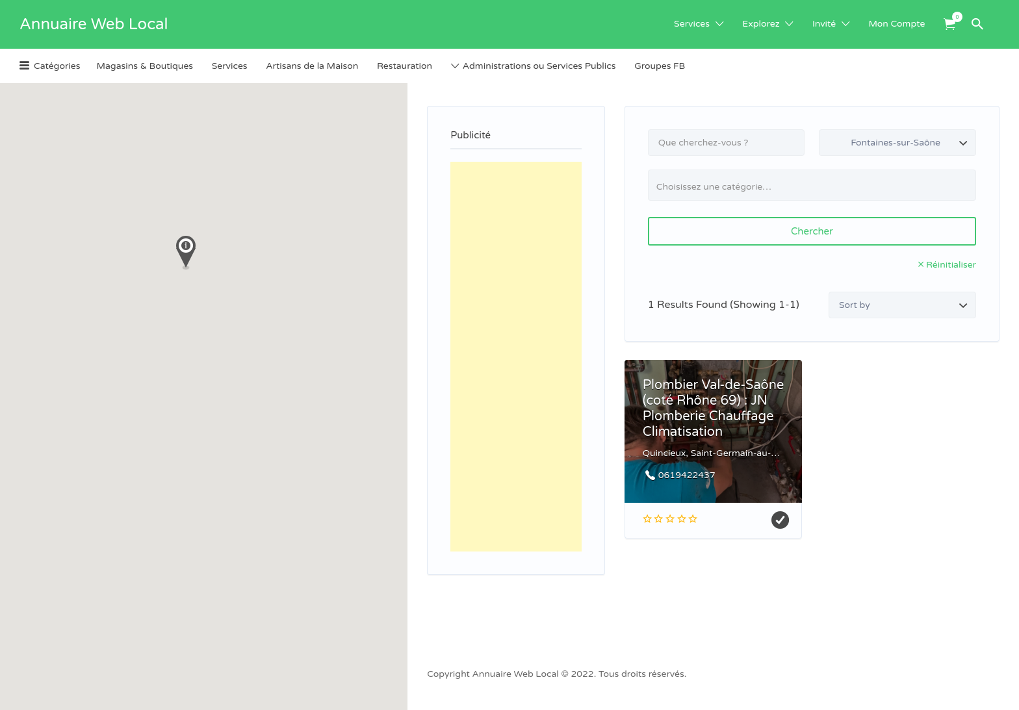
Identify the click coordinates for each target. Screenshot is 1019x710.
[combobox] (812, 185)
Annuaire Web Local (93, 24)
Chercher (812, 231)
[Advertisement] (516, 357)
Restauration (404, 65)
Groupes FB (659, 65)
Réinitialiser (951, 264)
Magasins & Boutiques (144, 65)
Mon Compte (897, 23)
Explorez (760, 23)
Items (953, 17)
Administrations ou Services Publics (539, 65)
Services (692, 23)
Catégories (57, 65)
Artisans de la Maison (312, 65)
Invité (824, 23)
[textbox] (817, 187)
